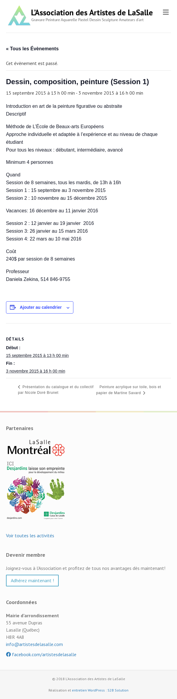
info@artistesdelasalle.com (34, 644)
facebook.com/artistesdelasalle (41, 654)
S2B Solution (118, 690)
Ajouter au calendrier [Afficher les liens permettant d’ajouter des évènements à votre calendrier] (41, 307)
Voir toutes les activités (30, 535)
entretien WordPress (88, 690)
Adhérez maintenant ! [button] (32, 580)
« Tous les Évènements (32, 48)
